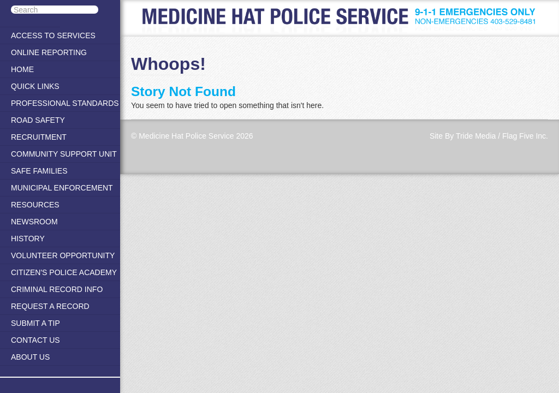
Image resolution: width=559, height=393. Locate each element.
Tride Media (476, 136)
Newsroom (34, 221)
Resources (35, 204)
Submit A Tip (35, 323)
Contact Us (35, 340)
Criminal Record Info (57, 289)
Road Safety (38, 120)
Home (22, 69)
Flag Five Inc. (525, 136)
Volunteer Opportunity (63, 255)
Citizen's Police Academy (64, 272)
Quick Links (35, 86)
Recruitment (39, 137)
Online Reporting (49, 52)
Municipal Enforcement (62, 187)
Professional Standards (65, 103)
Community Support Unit (64, 154)
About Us (30, 357)
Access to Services (53, 35)
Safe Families (39, 170)
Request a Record (50, 306)
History (28, 238)
